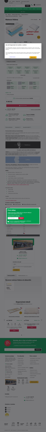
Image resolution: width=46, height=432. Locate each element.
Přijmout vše (33, 57)
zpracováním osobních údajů (19, 221)
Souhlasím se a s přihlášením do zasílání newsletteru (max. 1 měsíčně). (20, 222)
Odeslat (21, 218)
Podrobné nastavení (12, 56)
